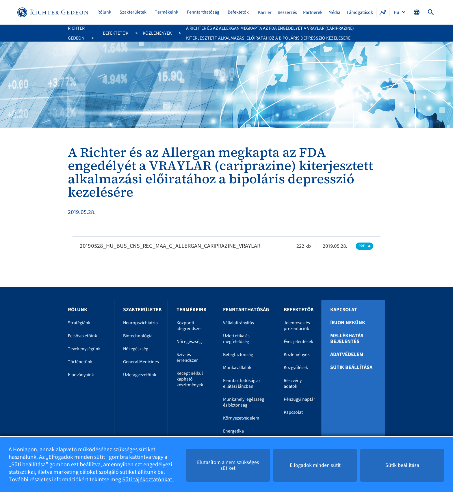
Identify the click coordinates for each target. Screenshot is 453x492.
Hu (397, 12)
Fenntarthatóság (203, 12)
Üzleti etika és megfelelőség (236, 339)
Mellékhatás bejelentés (346, 338)
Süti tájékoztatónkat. (148, 480)
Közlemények (157, 33)
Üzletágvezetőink (139, 375)
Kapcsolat (293, 412)
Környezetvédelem (241, 418)
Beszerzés (287, 12)
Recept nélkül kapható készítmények (190, 379)
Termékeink (166, 12)
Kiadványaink (81, 375)
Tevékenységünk (84, 349)
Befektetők (238, 12)
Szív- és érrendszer (187, 357)
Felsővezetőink (82, 336)
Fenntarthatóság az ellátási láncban (242, 383)
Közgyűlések (296, 367)
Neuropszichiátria (140, 323)
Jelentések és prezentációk (297, 326)
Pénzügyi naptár (299, 399)
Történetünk (80, 362)
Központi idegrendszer (189, 326)
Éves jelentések (298, 341)
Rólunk (104, 12)
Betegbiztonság (238, 354)
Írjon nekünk (347, 323)
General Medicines (141, 362)
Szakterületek (133, 12)
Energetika (233, 431)
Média (334, 12)
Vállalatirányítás (238, 323)
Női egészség (135, 349)
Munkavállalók (237, 367)
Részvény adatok (293, 383)
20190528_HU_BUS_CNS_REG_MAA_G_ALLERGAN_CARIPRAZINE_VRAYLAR (170, 246)
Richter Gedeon (76, 33)
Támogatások (359, 12)
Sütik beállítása (351, 367)
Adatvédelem (346, 354)
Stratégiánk (79, 323)
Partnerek (312, 12)
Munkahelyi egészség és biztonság (243, 402)
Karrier (265, 12)
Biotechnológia (138, 336)
